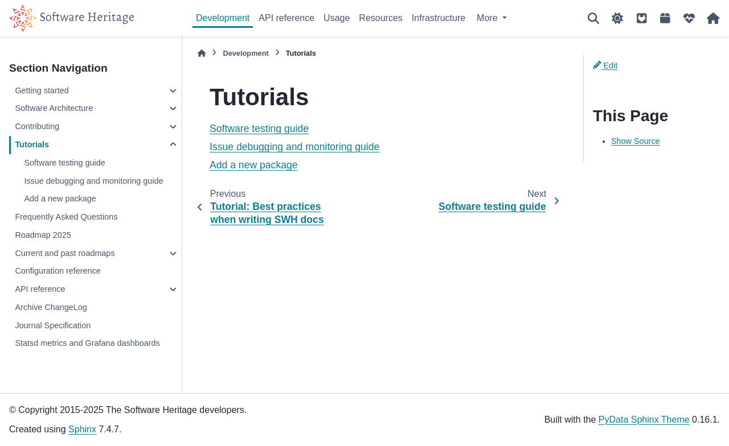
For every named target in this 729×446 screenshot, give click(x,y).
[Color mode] (617, 18)
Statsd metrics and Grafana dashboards (87, 343)
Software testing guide (64, 162)
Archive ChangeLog (51, 307)
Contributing (37, 126)
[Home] (202, 53)
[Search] (593, 18)
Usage (336, 18)
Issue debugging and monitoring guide (93, 180)
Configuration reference (57, 270)
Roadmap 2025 (43, 234)
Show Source (635, 141)
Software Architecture (54, 108)
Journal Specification (53, 325)
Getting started (41, 90)
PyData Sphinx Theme (644, 419)
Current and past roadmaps (64, 253)
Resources (380, 18)
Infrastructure (438, 18)
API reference (286, 18)
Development (222, 18)
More (488, 18)
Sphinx (82, 429)
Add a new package (60, 198)
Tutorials (32, 144)
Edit (605, 65)
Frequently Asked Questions (66, 216)
